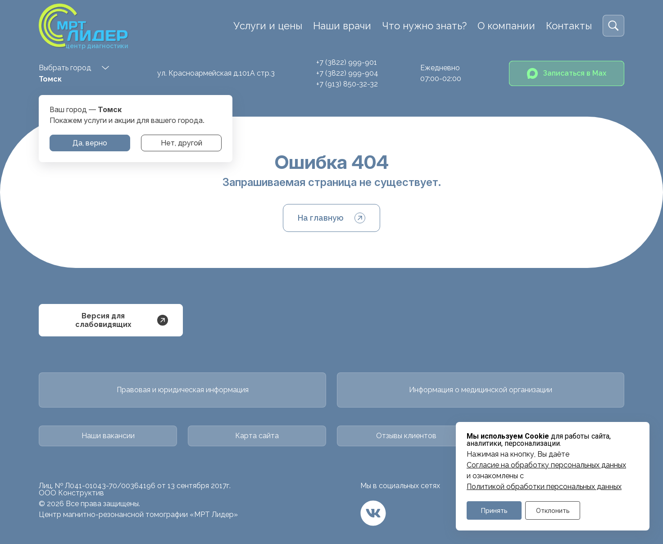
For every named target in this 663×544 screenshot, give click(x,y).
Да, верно (90, 143)
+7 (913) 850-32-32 (347, 84)
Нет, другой (181, 143)
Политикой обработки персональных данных (544, 486)
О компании (506, 26)
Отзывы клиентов (406, 435)
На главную (331, 218)
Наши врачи (342, 26)
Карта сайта (257, 435)
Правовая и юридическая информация (183, 389)
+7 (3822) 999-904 (347, 73)
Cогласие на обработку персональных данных (546, 465)
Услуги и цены (267, 26)
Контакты (569, 26)
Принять (494, 510)
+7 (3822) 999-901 (346, 62)
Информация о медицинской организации (480, 389)
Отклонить (553, 510)
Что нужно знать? (424, 26)
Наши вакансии (108, 435)
